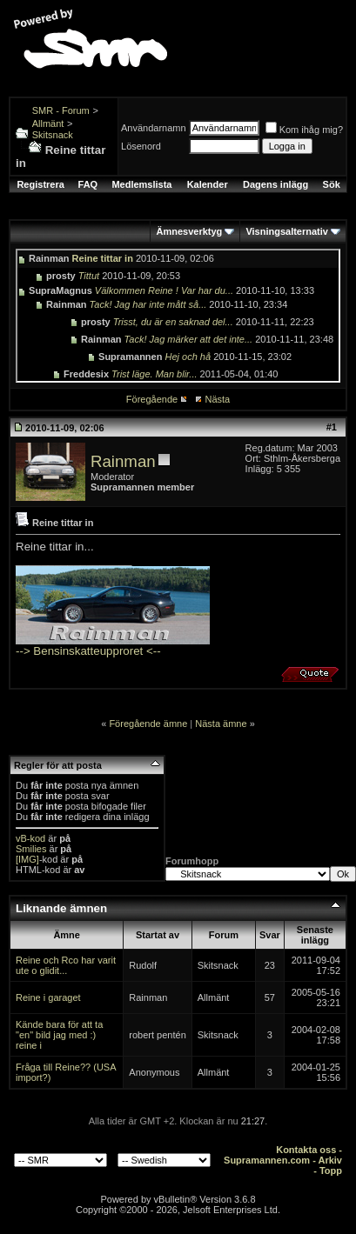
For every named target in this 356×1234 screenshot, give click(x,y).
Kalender (207, 184)
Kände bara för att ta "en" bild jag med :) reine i (59, 1035)
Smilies (31, 849)
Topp (330, 1170)
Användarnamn (153, 128)
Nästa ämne (220, 723)
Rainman (123, 461)
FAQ (88, 184)
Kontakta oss (306, 1149)
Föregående (152, 399)
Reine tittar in (102, 258)
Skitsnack (52, 135)
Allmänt (48, 123)
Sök (331, 184)
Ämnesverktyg (189, 231)
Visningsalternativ (286, 231)
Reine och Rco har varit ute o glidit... (66, 965)
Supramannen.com (267, 1160)
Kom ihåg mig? (304, 129)
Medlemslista (141, 184)
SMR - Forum (61, 110)
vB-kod (30, 838)
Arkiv (330, 1160)
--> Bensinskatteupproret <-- (88, 650)
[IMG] (27, 859)
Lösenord (141, 146)
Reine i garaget (48, 997)
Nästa (217, 399)
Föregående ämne (148, 723)
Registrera (40, 184)
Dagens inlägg (275, 184)
